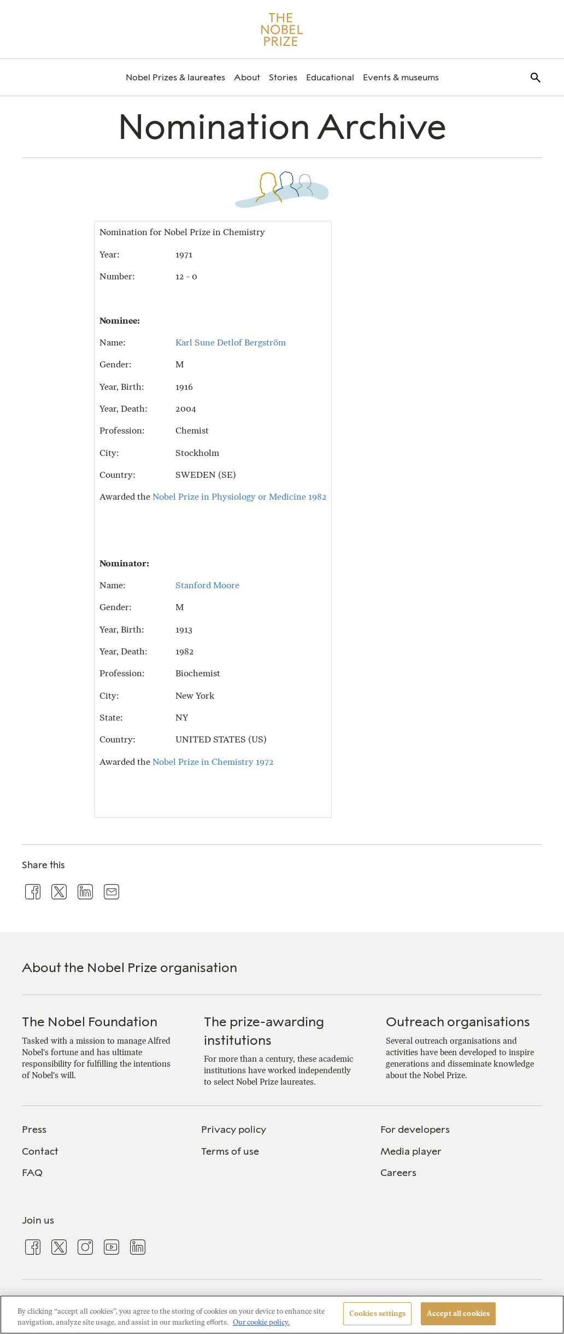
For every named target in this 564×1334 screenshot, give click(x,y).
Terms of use (230, 1151)
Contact (40, 1151)
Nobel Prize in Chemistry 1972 (213, 762)
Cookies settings (377, 1313)
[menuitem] (175, 77)
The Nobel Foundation (89, 1021)
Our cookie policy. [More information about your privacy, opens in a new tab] (261, 1322)
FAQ (32, 1173)
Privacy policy (233, 1130)
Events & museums (401, 77)
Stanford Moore (207, 585)
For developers (415, 1130)
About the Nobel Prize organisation (129, 967)
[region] (282, 1314)
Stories (283, 77)
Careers (398, 1173)
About (247, 77)
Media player (411, 1151)
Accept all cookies (458, 1313)
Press (34, 1130)
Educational (330, 77)
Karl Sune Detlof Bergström (230, 342)
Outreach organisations (458, 1021)
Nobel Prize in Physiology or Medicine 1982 (239, 497)
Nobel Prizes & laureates (175, 77)
